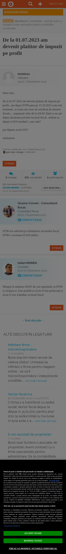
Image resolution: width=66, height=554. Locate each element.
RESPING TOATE (33, 540)
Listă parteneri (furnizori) (12, 526)
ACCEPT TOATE (33, 533)
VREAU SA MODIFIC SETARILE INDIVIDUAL (33, 548)
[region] (33, 507)
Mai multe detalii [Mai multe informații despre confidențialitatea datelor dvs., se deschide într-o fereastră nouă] (54, 480)
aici (52, 493)
